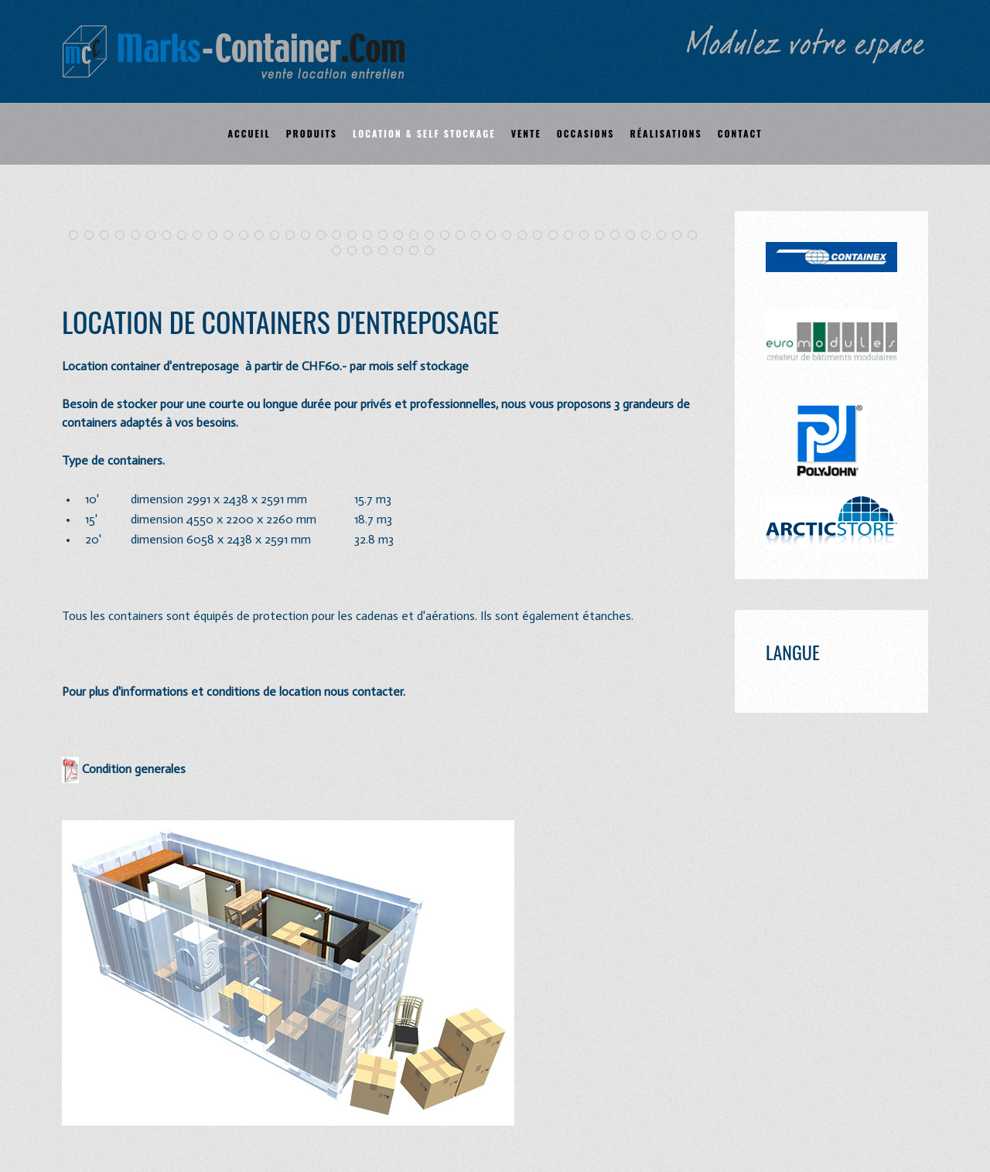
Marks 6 (634, 236)
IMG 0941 (232, 236)
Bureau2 (309, 236)
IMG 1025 (356, 236)
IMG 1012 (356, 251)
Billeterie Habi (340, 236)
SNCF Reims (464, 236)
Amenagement (603, 236)
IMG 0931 (201, 236)
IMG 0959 (541, 236)
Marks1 (557, 236)
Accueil (248, 133)
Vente (526, 133)
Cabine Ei (665, 236)
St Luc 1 (108, 236)
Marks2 (572, 236)
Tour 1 (77, 236)
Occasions (586, 133)
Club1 (371, 236)
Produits (311, 133)
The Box (263, 236)
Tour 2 (93, 236)
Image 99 (433, 236)
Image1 (510, 236)
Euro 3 (325, 236)
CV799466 (371, 251)
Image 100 (402, 236)
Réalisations (666, 133)
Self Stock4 (433, 251)
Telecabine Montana (139, 236)
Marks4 (588, 236)
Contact (740, 133)
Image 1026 (340, 251)
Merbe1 (170, 236)
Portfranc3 (696, 236)
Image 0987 (495, 236)
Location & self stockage (424, 133)
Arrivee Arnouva (124, 236)
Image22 (526, 236)
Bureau (294, 236)
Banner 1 (278, 236)
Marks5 (619, 236)
